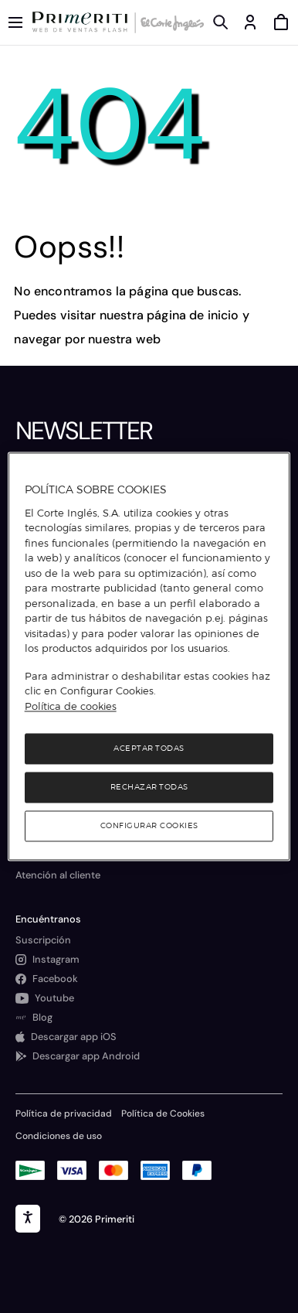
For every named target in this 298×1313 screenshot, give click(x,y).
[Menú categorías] (15, 22)
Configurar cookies (149, 826)
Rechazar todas (149, 788)
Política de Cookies (163, 1113)
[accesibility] (27, 1219)
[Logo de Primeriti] (83, 22)
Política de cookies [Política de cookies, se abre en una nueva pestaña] (71, 706)
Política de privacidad (63, 1113)
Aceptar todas (149, 749)
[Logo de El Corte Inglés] (170, 22)
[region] (149, 656)
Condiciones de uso (58, 1136)
